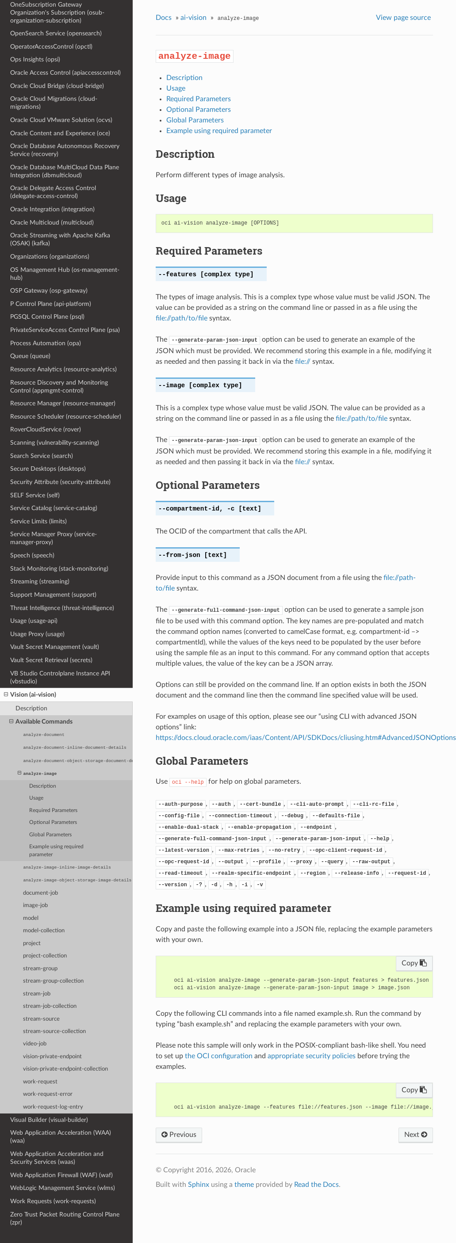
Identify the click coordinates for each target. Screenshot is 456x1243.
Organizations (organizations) (49, 256)
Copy (414, 963)
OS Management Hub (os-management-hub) (64, 274)
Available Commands (41, 722)
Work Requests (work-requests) (53, 1201)
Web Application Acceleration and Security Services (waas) (56, 1158)
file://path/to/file (181, 318)
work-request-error (48, 1094)
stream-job (36, 994)
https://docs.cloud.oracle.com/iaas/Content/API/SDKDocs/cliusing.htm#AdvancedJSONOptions (306, 737)
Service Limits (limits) (38, 521)
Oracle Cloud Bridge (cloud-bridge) (57, 86)
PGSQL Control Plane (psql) (47, 316)
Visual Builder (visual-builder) (49, 1120)
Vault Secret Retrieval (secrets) (51, 660)
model (30, 918)
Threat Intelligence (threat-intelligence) (62, 608)
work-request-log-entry (53, 1107)
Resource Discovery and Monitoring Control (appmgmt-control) (59, 386)
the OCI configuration (219, 1056)
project (32, 943)
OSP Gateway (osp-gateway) (49, 290)
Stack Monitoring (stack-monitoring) (59, 568)
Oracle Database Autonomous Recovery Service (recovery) (64, 150)
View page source (403, 17)
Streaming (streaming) (39, 581)
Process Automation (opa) (45, 343)
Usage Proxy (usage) (37, 634)
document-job (40, 893)
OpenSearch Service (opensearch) (56, 33)
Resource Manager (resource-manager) (62, 403)
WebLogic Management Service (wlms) (62, 1188)
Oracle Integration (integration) (52, 209)
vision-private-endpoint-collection (65, 1069)
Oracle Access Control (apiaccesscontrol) (65, 72)
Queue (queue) (30, 356)
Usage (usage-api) (33, 621)
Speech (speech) (32, 555)
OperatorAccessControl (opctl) (51, 46)
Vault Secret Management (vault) (54, 647)
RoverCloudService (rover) (45, 429)
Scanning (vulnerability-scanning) (54, 442)
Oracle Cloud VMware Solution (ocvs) (61, 120)
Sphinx (198, 1184)
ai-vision (193, 17)
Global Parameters (50, 834)
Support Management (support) (53, 594)
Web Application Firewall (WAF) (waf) (61, 1175)
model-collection (44, 931)
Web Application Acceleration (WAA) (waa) (60, 1136)
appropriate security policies (312, 1056)
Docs (164, 17)
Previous (178, 1134)
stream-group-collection (53, 981)
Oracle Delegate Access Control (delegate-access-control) (53, 192)
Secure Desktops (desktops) (48, 468)
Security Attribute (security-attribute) (60, 482)
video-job (34, 1044)
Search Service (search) (41, 456)
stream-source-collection (54, 1031)
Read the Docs (316, 1184)
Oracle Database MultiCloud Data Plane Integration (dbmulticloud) (64, 171)
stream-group (40, 969)
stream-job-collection (50, 1006)
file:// (302, 361)
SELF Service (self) (35, 495)
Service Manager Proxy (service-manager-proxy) (53, 538)
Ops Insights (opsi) (35, 59)
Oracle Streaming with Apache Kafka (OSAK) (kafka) (60, 239)
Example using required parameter (56, 850)
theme (244, 1184)
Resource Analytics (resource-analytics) (63, 369)
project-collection (45, 956)
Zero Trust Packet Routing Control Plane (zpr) (64, 1218)
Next (415, 1134)
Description (31, 708)
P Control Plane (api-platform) (50, 304)
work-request (40, 1082)
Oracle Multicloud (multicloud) (52, 222)
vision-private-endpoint (52, 1057)
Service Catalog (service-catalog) (53, 508)
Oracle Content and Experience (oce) (60, 133)
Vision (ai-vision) (30, 695)
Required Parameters (53, 810)
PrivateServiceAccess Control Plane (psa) (65, 330)
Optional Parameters (53, 822)
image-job (35, 905)
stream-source (41, 1019)
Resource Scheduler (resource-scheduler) (65, 416)
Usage (36, 798)
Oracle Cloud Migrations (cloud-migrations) (53, 102)
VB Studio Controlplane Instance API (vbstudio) (60, 677)
